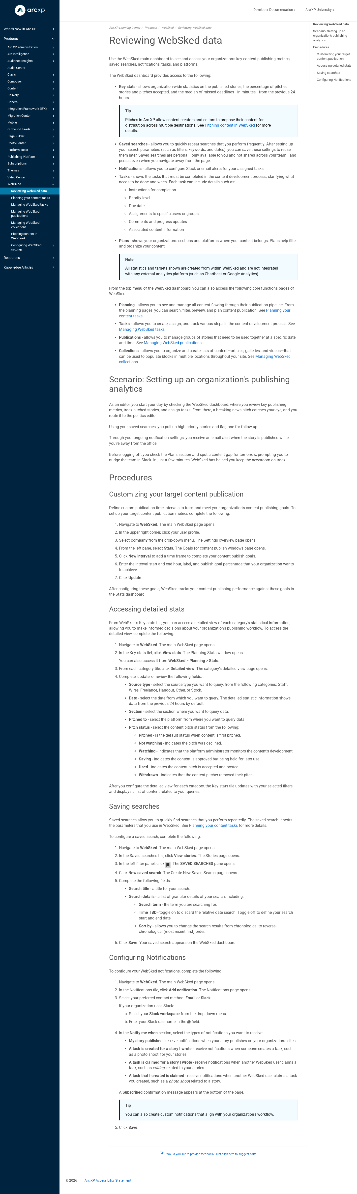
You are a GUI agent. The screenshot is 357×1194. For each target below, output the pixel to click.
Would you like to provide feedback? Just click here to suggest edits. (208, 1154)
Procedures (321, 47)
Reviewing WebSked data (29, 191)
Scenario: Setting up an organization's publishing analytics (330, 35)
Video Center (31, 177)
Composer (31, 81)
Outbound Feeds (31, 129)
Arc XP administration (31, 47)
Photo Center (31, 143)
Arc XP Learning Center (124, 27)
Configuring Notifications (334, 80)
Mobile (31, 123)
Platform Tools (31, 150)
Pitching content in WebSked (24, 236)
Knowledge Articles (30, 267)
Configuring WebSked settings (33, 247)
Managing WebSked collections (25, 225)
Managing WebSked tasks (29, 204)
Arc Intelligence (31, 54)
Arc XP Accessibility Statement (108, 1180)
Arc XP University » (319, 10)
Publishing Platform (31, 157)
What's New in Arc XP (30, 29)
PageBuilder (31, 136)
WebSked (31, 184)
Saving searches (328, 73)
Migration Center (31, 116)
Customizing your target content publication (333, 56)
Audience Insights (31, 61)
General (31, 102)
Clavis (31, 75)
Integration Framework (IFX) (31, 109)
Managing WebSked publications (25, 214)
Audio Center (16, 68)
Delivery (31, 95)
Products (30, 38)
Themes (31, 170)
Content (31, 88)
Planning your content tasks (30, 198)
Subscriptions (31, 164)
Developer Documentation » (274, 10)
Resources (30, 257)
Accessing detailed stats (334, 65)
